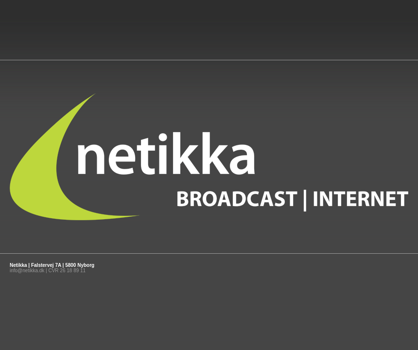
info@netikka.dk (27, 270)
